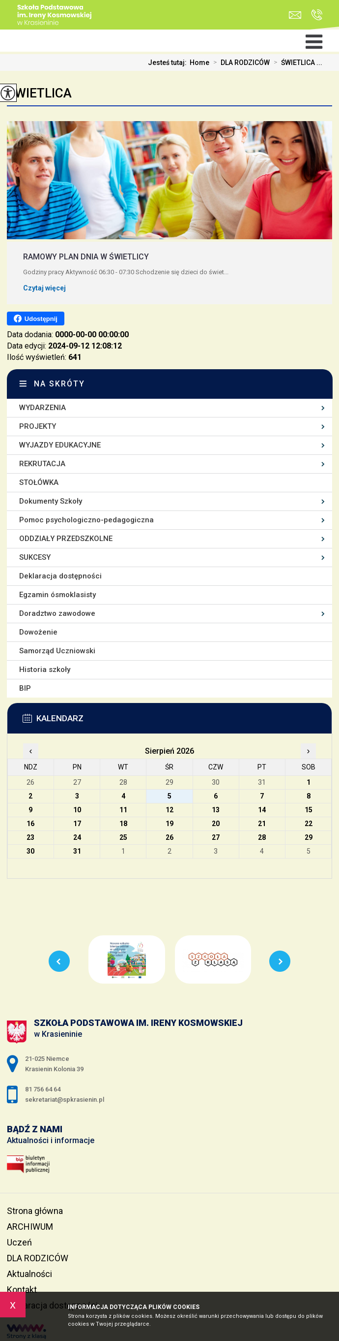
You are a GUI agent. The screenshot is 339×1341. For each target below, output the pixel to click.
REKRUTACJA (42, 463)
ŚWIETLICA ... (296, 62)
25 (123, 837)
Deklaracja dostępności (60, 576)
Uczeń (19, 1242)
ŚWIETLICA (39, 93)
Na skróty (59, 383)
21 (262, 824)
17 (77, 824)
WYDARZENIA (42, 407)
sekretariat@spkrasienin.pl (295, 15)
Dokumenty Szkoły (50, 501)
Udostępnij (35, 318)
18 (123, 824)
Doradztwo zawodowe (57, 613)
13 (216, 810)
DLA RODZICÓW (239, 62)
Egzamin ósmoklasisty (57, 594)
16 (30, 824)
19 (169, 824)
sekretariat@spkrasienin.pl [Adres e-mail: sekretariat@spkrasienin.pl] (64, 1099)
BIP (25, 688)
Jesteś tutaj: (169, 62)
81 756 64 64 (316, 15)
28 (262, 837)
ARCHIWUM (30, 1226)
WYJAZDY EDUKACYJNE (60, 445)
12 (169, 810)
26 (169, 837)
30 (30, 851)
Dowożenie (38, 632)
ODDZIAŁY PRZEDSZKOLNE (66, 538)
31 (77, 851)
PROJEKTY (37, 426)
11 (123, 810)
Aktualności (29, 1274)
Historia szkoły (44, 669)
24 (77, 837)
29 (308, 837)
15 (308, 810)
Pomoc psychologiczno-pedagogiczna (86, 519)
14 (262, 810)
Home (199, 62)
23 (30, 837)
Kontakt (22, 1289)
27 (216, 837)
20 (216, 824)
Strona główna (35, 1211)
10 (77, 810)
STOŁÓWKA (38, 482)
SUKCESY (35, 557)
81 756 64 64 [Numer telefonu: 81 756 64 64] (42, 1089)
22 (308, 824)
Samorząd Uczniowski (57, 650)
